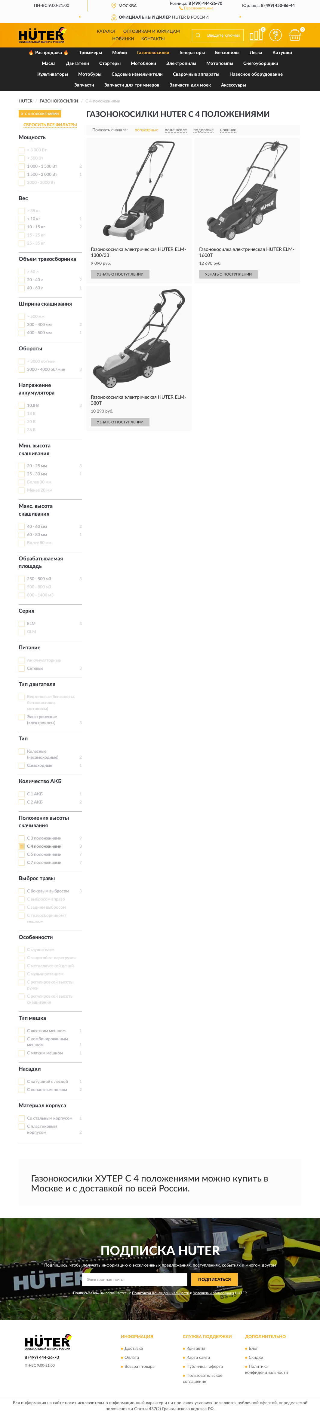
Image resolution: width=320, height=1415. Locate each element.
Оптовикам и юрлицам (151, 31)
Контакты (153, 39)
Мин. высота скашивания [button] (35, 449)
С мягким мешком (45, 1053)
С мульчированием (45, 974)
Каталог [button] (106, 31)
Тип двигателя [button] (37, 684)
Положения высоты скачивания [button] (44, 822)
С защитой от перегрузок (51, 958)
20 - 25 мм (37, 466)
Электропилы (181, 63)
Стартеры (110, 63)
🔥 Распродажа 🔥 (48, 52)
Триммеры (90, 52)
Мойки (119, 52)
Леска (256, 52)
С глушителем (40, 950)
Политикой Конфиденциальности (160, 1293)
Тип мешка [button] (32, 1018)
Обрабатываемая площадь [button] (41, 562)
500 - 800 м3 (39, 587)
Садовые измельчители (137, 74)
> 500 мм (36, 317)
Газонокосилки (153, 52)
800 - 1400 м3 (40, 595)
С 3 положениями (44, 838)
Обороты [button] (30, 349)
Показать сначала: (110, 130)
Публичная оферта (204, 1367)
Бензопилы (227, 52)
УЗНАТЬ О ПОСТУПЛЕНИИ (120, 274)
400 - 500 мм (39, 333)
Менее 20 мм (39, 490)
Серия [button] (26, 611)
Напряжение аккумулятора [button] (36, 389)
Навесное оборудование (256, 74)
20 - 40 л (35, 280)
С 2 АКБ (35, 802)
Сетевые (35, 668)
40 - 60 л (35, 288)
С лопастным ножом (47, 1090)
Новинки (123, 39)
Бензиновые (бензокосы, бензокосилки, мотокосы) (51, 703)
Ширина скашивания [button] (45, 304)
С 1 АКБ (35, 794)
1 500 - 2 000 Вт (42, 174)
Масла (49, 63)
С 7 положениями (44, 863)
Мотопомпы (219, 63)
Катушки (282, 52)
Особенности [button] (36, 937)
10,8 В (33, 406)
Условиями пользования (213, 1293)
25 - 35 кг (36, 243)
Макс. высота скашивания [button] (36, 510)
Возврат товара (140, 1367)
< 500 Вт (35, 158)
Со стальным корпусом (49, 1118)
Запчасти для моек (190, 85)
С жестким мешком (46, 1031)
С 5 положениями (44, 854)
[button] (196, 8)
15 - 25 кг (36, 235)
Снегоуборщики (260, 63)
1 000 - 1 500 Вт (42, 166)
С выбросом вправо (46, 899)
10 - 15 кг (36, 227)
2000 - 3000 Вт (41, 183)
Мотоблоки (143, 63)
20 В (31, 422)
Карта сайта (198, 1358)
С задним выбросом (46, 907)
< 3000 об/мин (41, 361)
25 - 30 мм (37, 474)
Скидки (256, 1358)
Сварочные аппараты (196, 74)
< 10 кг (33, 219)
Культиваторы (52, 74)
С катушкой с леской (47, 1082)
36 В (31, 430)
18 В (31, 414)
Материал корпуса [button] (42, 1106)
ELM (31, 624)
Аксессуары (233, 85)
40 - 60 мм (37, 527)
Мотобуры (89, 74)
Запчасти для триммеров (131, 85)
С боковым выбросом (48, 891)
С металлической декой (50, 966)
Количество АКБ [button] (40, 781)
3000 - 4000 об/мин (46, 369)
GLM (31, 632)
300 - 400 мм (39, 325)
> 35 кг (33, 211)
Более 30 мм (39, 482)
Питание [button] (30, 648)
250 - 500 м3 (39, 579)
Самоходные (39, 766)
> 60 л (32, 272)
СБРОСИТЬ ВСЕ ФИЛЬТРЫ (50, 125)
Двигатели (77, 63)
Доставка (134, 1348)
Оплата (132, 1358)
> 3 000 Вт (37, 150)
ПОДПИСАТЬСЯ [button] (214, 1280)
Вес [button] (23, 198)
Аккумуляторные (44, 660)
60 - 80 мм (37, 535)
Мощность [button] (32, 137)
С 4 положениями (44, 846)
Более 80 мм (39, 543)
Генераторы (192, 52)
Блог (253, 1348)
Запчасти (84, 85)
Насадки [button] (30, 1069)
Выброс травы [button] (37, 878)
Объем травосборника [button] (47, 259)
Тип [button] (23, 739)
